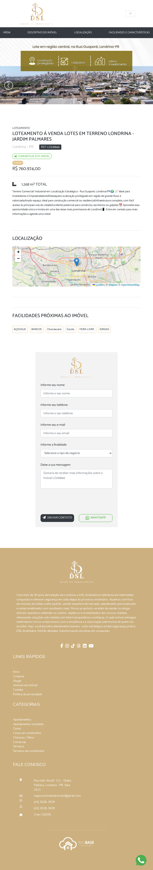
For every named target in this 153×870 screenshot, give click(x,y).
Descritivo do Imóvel (42, 32)
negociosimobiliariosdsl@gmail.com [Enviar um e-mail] (53, 796)
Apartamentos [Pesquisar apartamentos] (22, 720)
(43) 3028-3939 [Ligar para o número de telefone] (44, 802)
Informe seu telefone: (54, 405)
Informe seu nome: (53, 385)
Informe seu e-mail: (53, 424)
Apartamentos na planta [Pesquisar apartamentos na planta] (28, 724)
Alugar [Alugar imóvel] (17, 681)
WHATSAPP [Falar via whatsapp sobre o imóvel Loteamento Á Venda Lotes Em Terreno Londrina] (96, 517)
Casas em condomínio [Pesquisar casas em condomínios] (27, 733)
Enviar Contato (57, 517)
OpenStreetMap (130, 284)
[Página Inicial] (37, 13)
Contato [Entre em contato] (18, 690)
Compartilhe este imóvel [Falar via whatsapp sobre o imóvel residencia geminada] (32, 156)
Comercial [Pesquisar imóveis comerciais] (19, 742)
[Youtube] (91, 646)
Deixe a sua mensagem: (56, 464)
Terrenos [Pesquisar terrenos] (18, 746)
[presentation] (73, 502)
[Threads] (78, 646)
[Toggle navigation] (130, 13)
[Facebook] (61, 646)
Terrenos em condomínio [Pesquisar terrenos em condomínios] (28, 751)
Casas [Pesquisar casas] (17, 728)
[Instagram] (66, 646)
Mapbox (113, 284)
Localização (83, 32)
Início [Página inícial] (16, 672)
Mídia (6, 32)
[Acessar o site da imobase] (76, 843)
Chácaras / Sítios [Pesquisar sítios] (23, 738)
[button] (76, 262)
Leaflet (98, 284)
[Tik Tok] (72, 646)
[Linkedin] (84, 646)
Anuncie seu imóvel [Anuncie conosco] (25, 685)
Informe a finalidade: (54, 444)
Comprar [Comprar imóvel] (18, 676)
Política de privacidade (27, 694)
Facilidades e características (129, 32)
